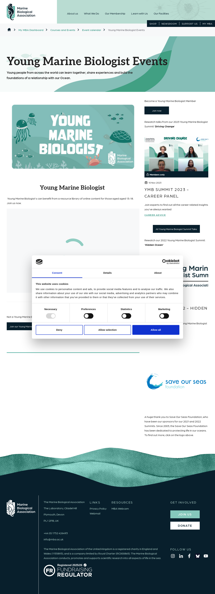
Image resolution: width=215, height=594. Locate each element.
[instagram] (172, 556)
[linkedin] (181, 556)
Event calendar (91, 29)
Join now (156, 110)
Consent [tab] (57, 272)
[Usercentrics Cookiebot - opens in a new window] (164, 261)
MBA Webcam (120, 508)
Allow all (156, 329)
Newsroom (169, 23)
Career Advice (155, 214)
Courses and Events (62, 29)
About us (72, 13)
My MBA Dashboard (31, 29)
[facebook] (189, 556)
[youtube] (205, 556)
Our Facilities (161, 13)
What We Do (91, 13)
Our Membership (115, 13)
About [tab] (158, 272)
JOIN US (185, 514)
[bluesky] (197, 556)
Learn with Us (139, 13)
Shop (153, 23)
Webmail (95, 513)
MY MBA (207, 23)
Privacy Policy (98, 508)
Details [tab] (107, 272)
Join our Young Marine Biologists (27, 326)
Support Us (190, 23)
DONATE (185, 525)
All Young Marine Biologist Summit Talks (176, 229)
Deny (59, 329)
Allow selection (107, 329)
